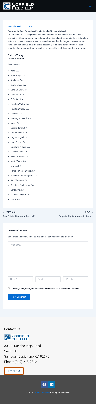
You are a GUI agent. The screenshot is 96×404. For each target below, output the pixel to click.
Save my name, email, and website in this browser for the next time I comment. (46, 289)
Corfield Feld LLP (42, 392)
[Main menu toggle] (90, 6)
